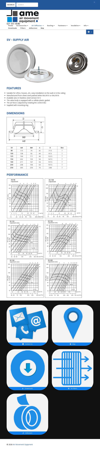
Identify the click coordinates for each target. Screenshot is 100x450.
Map (42, 28)
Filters (23, 28)
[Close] (94, 2)
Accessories (21, 26)
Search (10, 5)
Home (10, 26)
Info (85, 26)
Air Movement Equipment (23, 444)
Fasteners (62, 26)
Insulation (75, 26)
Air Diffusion (37, 26)
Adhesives (33, 28)
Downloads (12, 28)
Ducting (50, 26)
